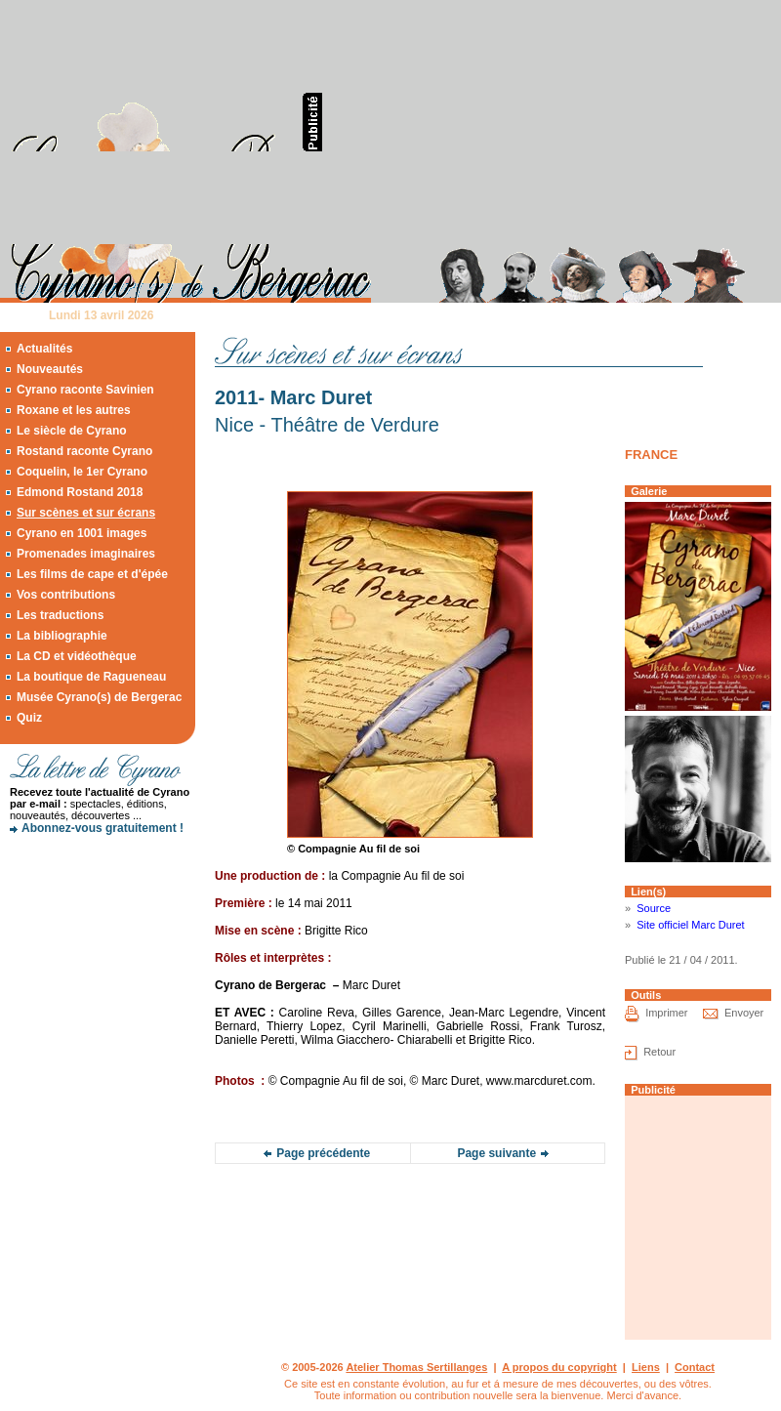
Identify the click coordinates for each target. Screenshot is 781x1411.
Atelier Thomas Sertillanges (416, 1367)
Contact (695, 1367)
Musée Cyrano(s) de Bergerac (99, 697)
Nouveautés (50, 369)
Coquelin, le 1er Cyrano (82, 471)
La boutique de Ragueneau (91, 677)
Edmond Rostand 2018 (80, 492)
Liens (646, 1367)
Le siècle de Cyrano (72, 430)
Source (654, 908)
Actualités (44, 348)
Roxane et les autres (74, 410)
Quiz (29, 718)
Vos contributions (66, 595)
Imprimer (666, 1012)
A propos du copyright (559, 1367)
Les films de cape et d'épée (92, 574)
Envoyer (743, 1012)
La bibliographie (62, 636)
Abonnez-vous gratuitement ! (102, 828)
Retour (659, 1052)
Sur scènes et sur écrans (86, 512)
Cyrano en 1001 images (81, 533)
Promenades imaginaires (86, 553)
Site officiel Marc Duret (690, 925)
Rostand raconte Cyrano (84, 451)
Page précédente (323, 1153)
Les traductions (60, 615)
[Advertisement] (447, 122)
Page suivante (496, 1153)
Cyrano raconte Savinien (85, 389)
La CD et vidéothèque (77, 656)
